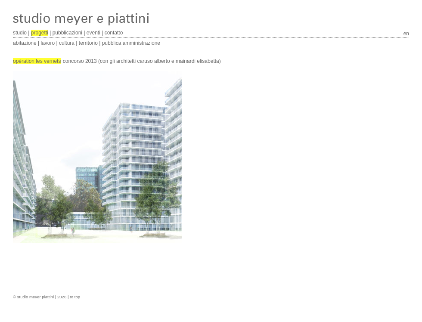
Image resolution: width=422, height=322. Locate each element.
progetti (39, 33)
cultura (66, 43)
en (406, 34)
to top (75, 296)
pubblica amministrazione (131, 43)
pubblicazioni (67, 33)
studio (20, 33)
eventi (93, 33)
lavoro (48, 43)
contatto (114, 33)
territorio (88, 43)
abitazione (25, 43)
